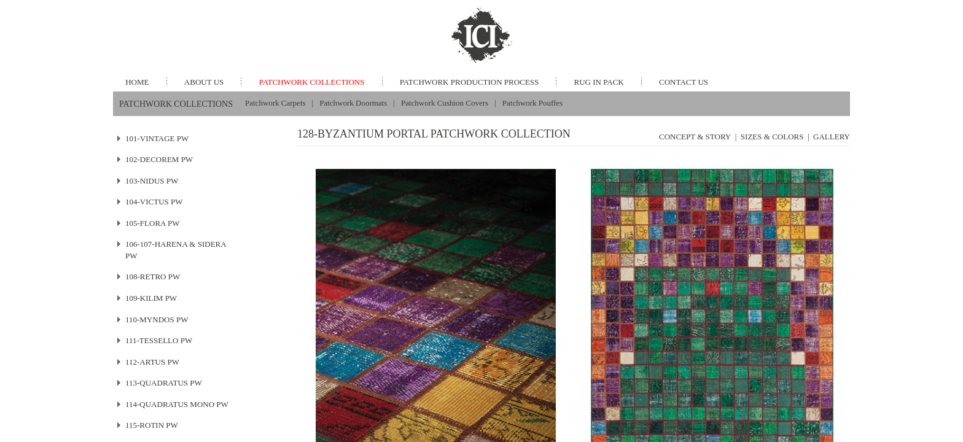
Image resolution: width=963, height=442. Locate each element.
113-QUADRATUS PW (163, 382)
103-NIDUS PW (151, 180)
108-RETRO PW (152, 276)
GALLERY (831, 136)
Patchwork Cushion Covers (444, 102)
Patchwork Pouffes (532, 102)
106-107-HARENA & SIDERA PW (176, 249)
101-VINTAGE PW (157, 138)
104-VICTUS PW (154, 201)
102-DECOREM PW (159, 159)
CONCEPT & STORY (695, 136)
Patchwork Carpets (275, 102)
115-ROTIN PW (151, 425)
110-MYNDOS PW (156, 319)
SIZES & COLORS (772, 136)
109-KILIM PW (151, 298)
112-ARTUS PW (152, 361)
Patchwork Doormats (353, 102)
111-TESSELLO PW (158, 340)
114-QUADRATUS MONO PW (176, 404)
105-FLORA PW (152, 223)
